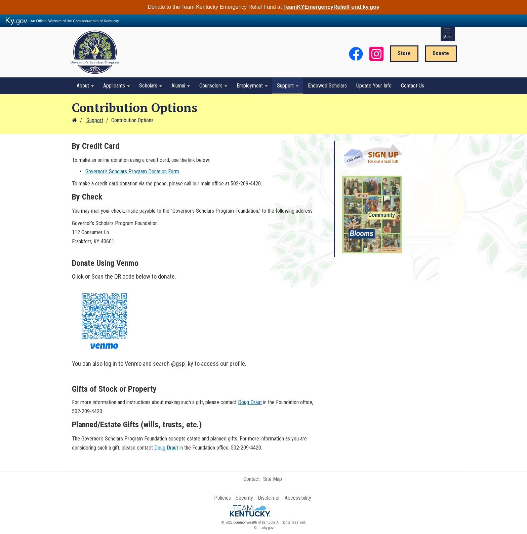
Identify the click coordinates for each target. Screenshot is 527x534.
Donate (441, 53)
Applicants (116, 85)
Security (244, 498)
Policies (222, 498)
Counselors (213, 85)
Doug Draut (250, 402)
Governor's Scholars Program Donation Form (132, 171)
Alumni (180, 85)
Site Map (272, 479)
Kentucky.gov (263, 528)
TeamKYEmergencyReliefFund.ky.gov (331, 7)
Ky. (16, 20)
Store (404, 53)
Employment (252, 85)
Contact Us (412, 85)
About (85, 85)
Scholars (150, 85)
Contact (251, 479)
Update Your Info (374, 85)
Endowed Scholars (327, 85)
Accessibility (298, 498)
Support (287, 85)
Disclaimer (269, 498)
